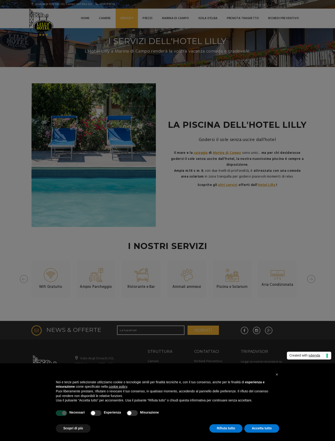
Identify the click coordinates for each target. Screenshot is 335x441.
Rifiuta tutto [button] (226, 428)
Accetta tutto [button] (262, 428)
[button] (277, 374)
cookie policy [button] (118, 386)
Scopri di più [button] (73, 428)
